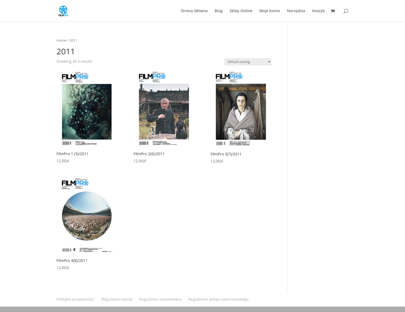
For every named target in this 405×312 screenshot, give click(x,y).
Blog (219, 11)
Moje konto (269, 11)
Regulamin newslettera (160, 299)
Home (61, 40)
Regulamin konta (116, 299)
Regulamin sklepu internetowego (218, 299)
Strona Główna (194, 11)
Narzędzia (296, 11)
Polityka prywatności (75, 299)
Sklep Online (241, 11)
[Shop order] (247, 61)
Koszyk (318, 11)
